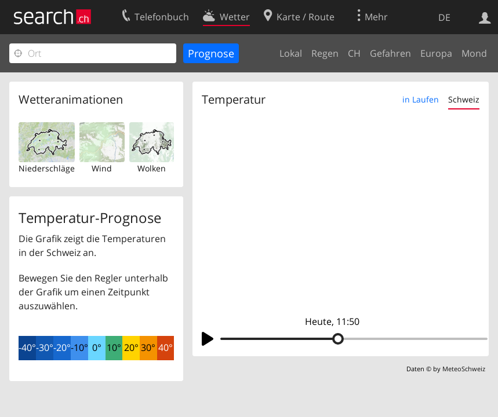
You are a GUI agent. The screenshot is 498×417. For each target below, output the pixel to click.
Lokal (290, 53)
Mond (474, 53)
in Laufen (420, 99)
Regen (325, 53)
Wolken (151, 168)
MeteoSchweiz (463, 368)
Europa (436, 53)
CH (354, 53)
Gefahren (390, 53)
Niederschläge (47, 168)
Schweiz (463, 99)
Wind (102, 168)
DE (444, 17)
